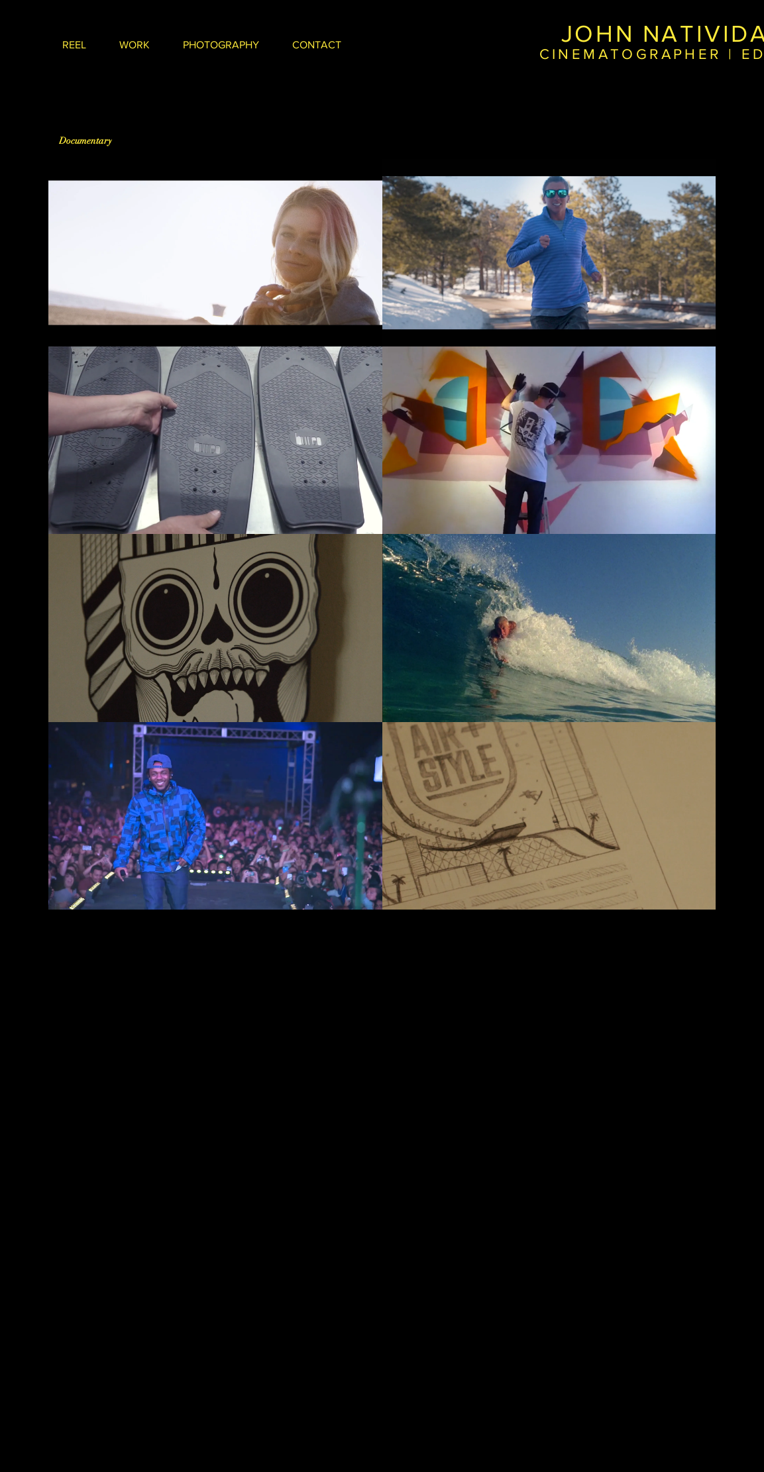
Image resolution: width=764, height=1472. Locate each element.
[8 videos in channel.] (382, 534)
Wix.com (670, 1094)
